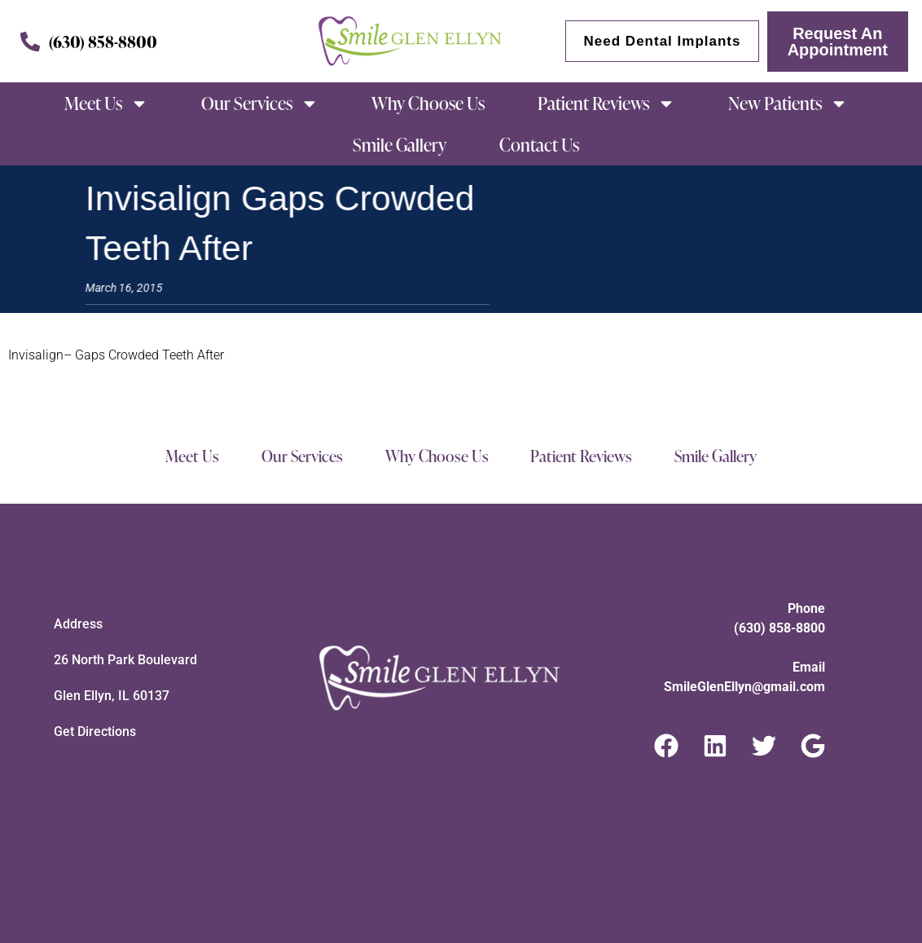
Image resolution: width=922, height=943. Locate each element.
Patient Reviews (606, 103)
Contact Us (539, 144)
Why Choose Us (428, 103)
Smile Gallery (399, 144)
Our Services (259, 103)
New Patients (788, 103)
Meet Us (106, 103)
